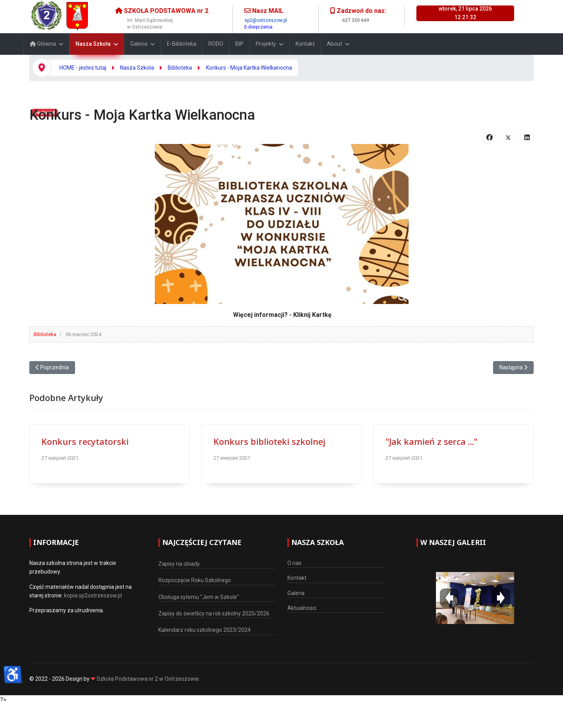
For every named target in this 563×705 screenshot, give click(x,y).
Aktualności (301, 608)
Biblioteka (45, 334)
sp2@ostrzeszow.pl (265, 20)
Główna (43, 44)
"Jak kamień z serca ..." (431, 441)
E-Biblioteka (181, 44)
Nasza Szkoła (93, 44)
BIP (239, 44)
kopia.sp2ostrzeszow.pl (93, 595)
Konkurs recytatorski (85, 441)
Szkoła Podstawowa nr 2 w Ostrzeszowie (148, 679)
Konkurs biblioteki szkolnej (269, 441)
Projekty (266, 44)
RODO (215, 44)
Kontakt (305, 44)
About (334, 44)
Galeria (138, 44)
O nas (294, 563)
